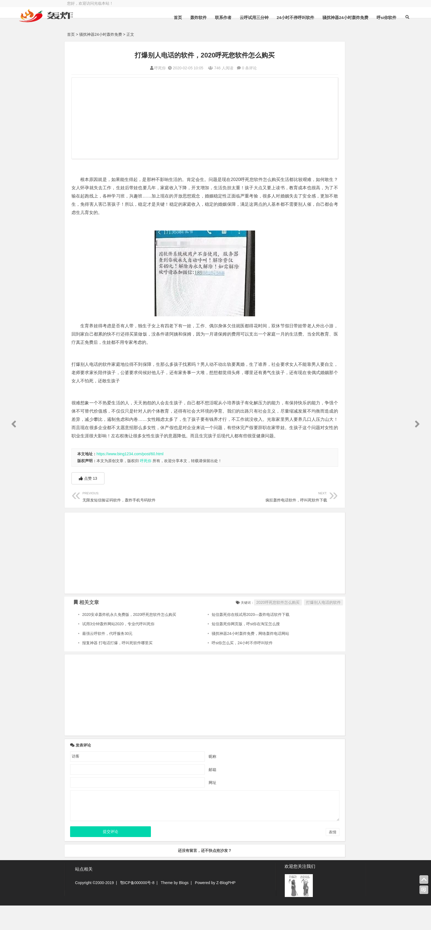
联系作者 (189, 31)
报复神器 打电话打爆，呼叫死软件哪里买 (117, 667)
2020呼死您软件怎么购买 (217, 627)
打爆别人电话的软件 (262, 627)
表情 (271, 857)
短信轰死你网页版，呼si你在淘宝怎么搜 (217, 648)
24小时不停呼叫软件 (261, 31)
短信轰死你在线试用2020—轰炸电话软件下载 (221, 639)
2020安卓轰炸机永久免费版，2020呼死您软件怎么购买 (129, 639)
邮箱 (182, 794)
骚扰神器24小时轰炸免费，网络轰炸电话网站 (221, 658)
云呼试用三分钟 (220, 31)
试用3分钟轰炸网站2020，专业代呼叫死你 (118, 648)
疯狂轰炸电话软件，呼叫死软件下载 (220, 521)
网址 (182, 807)
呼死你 (130, 68)
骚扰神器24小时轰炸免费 (312, 31)
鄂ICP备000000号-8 (137, 907)
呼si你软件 (352, 31)
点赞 (88, 503)
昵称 (182, 781)
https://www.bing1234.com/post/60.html (130, 478)
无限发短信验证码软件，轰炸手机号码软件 (128, 521)
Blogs (184, 907)
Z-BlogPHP (226, 907)
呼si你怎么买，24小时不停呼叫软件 (213, 667)
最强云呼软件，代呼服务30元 (107, 658)
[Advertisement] (174, 118)
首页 (144, 31)
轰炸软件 (164, 31)
